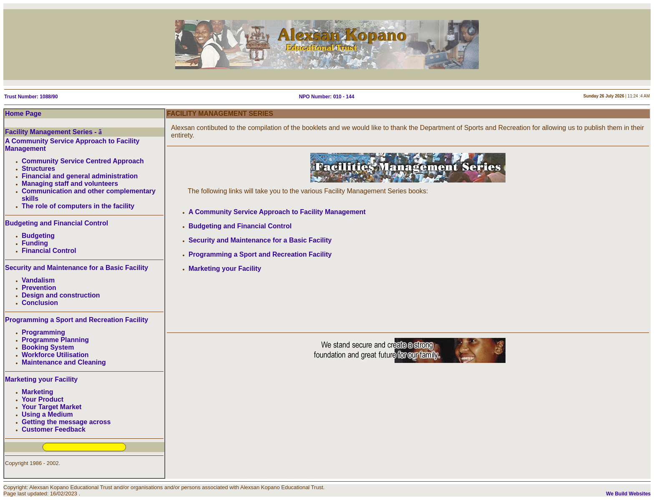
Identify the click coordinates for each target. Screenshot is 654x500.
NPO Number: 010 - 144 (327, 97)
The (193, 191)
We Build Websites (628, 494)
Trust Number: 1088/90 (31, 97)
